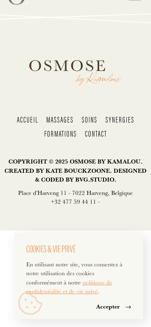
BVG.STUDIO (94, 179)
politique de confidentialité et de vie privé (69, 287)
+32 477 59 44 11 (73, 201)
